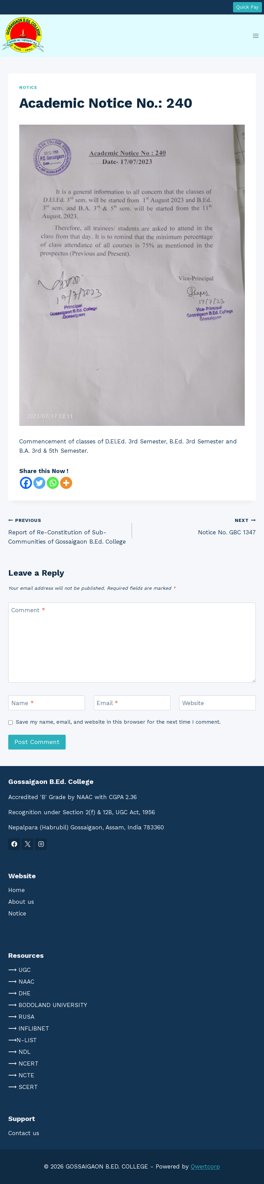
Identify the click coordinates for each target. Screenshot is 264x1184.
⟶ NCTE (21, 1075)
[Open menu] (255, 35)
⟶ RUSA (21, 1016)
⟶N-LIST (22, 1040)
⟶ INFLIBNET (28, 1028)
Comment (28, 610)
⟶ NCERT (23, 1063)
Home (16, 890)
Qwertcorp (205, 1166)
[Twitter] (39, 483)
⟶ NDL (19, 1051)
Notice (17, 913)
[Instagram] (41, 844)
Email (107, 703)
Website (193, 703)
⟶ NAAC (21, 981)
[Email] (132, 702)
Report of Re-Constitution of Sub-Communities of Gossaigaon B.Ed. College (67, 530)
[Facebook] (26, 483)
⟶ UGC (19, 969)
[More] (66, 483)
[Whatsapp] (53, 483)
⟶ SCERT (23, 1086)
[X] (27, 844)
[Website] (217, 702)
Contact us (23, 1133)
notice (28, 87)
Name (22, 703)
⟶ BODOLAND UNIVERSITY (47, 1005)
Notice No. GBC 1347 (197, 525)
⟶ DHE (19, 993)
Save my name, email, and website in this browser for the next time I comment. (118, 722)
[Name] (46, 702)
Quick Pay (247, 7)
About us (21, 901)
